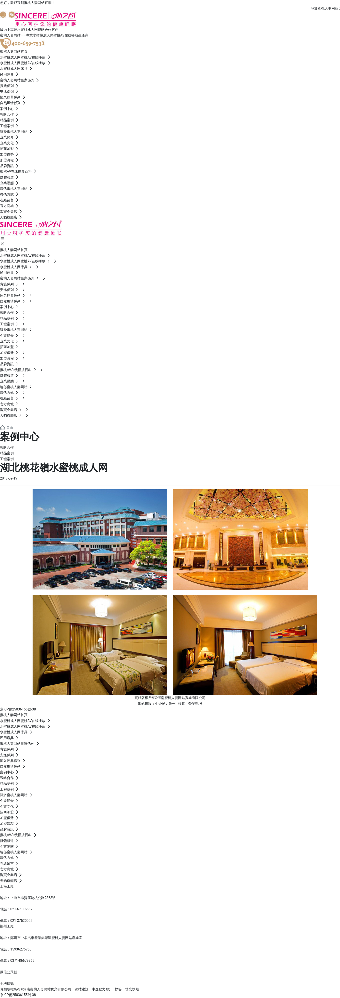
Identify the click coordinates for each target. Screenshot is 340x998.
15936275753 (21, 949)
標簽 (181, 704)
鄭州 (172, 704)
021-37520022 (21, 921)
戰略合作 (7, 447)
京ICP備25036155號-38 (18, 709)
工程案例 (7, 459)
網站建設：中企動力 (153, 704)
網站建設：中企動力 (90, 989)
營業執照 (195, 704)
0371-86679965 (22, 960)
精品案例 (7, 453)
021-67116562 (21, 909)
